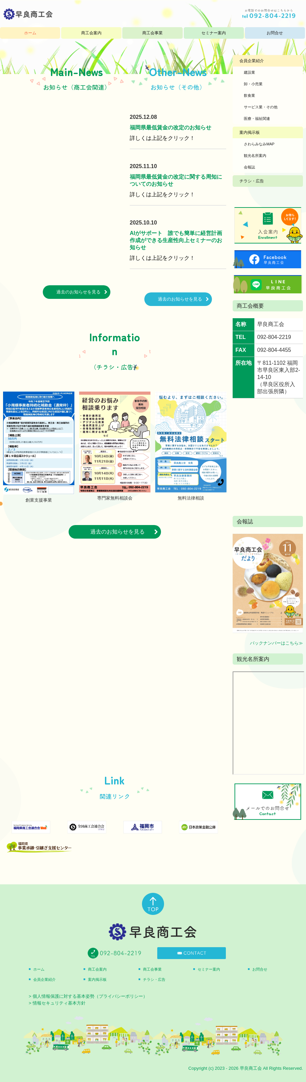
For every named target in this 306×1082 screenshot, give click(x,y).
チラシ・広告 (251, 181)
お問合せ (275, 33)
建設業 (249, 72)
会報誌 (249, 167)
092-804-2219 (274, 337)
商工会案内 (91, 33)
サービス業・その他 (260, 107)
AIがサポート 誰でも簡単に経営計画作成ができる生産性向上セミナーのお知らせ (176, 240)
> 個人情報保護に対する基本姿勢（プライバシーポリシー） (88, 996)
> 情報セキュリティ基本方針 (57, 1003)
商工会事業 (152, 33)
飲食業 (249, 95)
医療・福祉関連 (257, 118)
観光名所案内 (255, 156)
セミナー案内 (213, 33)
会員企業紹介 (251, 60)
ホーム (30, 33)
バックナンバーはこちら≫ (276, 643)
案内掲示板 (249, 132)
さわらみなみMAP (259, 144)
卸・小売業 (253, 84)
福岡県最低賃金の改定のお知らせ (170, 127)
